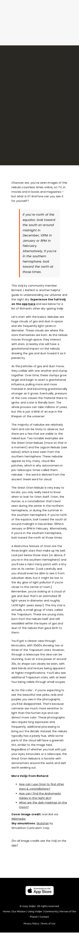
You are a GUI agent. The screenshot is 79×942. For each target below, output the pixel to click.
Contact (44, 916)
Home (7, 911)
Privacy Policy (32, 923)
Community (51, 911)
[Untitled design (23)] (39, 887)
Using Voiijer (35, 911)
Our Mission (19, 911)
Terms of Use (48, 923)
